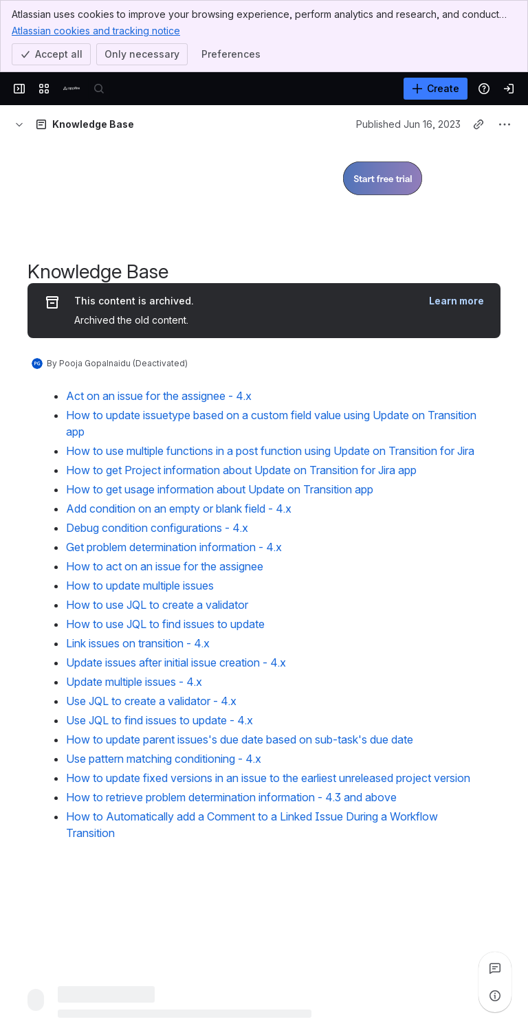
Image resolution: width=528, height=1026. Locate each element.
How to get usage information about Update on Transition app (219, 489)
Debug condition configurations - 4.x (157, 528)
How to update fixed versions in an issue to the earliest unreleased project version (268, 778)
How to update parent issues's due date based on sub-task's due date (239, 739)
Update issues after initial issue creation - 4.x (176, 662)
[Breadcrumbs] (19, 124)
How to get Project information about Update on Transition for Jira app (241, 470)
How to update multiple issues (140, 585)
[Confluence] (71, 89)
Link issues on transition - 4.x (138, 643)
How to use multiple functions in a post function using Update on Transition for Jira (270, 451)
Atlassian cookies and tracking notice (96, 30)
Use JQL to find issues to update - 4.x (159, 720)
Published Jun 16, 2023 (408, 124)
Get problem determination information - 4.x (174, 547)
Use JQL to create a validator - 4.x (151, 701)
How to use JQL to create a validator (157, 605)
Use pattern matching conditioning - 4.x (163, 759)
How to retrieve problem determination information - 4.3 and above (231, 797)
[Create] (436, 89)
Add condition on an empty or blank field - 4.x (179, 508)
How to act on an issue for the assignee (164, 566)
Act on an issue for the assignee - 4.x (159, 396)
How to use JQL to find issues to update (165, 624)
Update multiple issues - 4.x (134, 682)
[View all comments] (495, 968)
